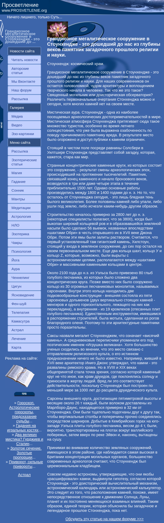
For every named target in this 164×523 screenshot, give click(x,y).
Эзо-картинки (22, 134)
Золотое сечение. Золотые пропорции (26, 452)
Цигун (16, 286)
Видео (16, 125)
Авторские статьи (20, 70)
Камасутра (20, 321)
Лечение (18, 339)
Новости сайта (22, 51)
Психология (21, 251)
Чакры (16, 243)
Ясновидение (22, 295)
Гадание (18, 182)
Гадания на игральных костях (22, 427)
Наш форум (21, 90)
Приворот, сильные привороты (26, 464)
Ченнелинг (20, 278)
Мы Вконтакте (23, 81)
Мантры (18, 199)
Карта (16, 347)
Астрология (21, 216)
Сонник (17, 190)
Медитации (20, 208)
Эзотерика (20, 234)
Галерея (17, 108)
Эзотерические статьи (24, 162)
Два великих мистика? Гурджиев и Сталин (24, 439)
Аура (15, 269)
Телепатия (20, 312)
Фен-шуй (18, 304)
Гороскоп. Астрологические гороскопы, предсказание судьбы (24, 412)
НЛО (15, 225)
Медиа (17, 116)
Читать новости (24, 60)
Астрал (17, 330)
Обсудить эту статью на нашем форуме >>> (104, 519)
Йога (15, 260)
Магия (16, 173)
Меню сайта (20, 142)
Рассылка (19, 99)
